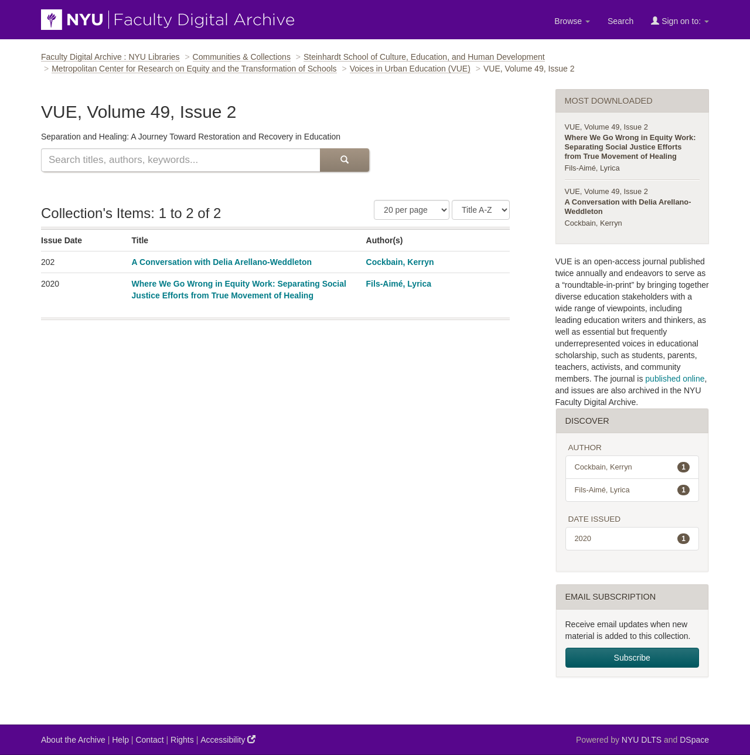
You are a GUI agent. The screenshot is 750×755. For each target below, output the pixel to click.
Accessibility (227, 739)
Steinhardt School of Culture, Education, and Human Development (424, 57)
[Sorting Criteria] (481, 210)
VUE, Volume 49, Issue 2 (606, 127)
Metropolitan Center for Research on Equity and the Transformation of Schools (194, 68)
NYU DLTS (642, 739)
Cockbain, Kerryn (400, 262)
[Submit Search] (344, 160)
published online (674, 378)
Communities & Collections (242, 57)
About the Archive (73, 739)
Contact (149, 739)
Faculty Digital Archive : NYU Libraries (110, 57)
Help (120, 739)
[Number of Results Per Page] (411, 210)
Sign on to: (680, 21)
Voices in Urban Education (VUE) (410, 68)
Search (620, 21)
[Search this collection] (180, 160)
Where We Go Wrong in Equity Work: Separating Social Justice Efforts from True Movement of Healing (630, 147)
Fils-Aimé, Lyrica (399, 283)
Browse (572, 21)
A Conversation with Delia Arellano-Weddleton (222, 262)
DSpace (694, 739)
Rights (182, 739)
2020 (632, 538)
